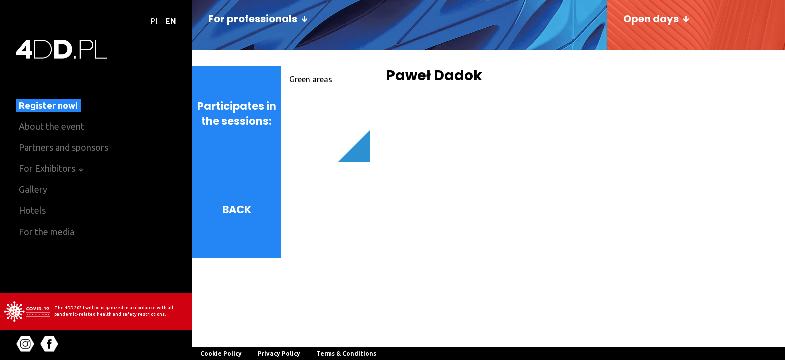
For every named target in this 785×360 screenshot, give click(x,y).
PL (154, 21)
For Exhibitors (47, 169)
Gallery (33, 189)
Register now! (48, 105)
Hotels (32, 211)
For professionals (252, 19)
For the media (46, 232)
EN (170, 21)
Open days (651, 19)
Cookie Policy (221, 353)
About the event (51, 127)
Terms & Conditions (346, 353)
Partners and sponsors (63, 147)
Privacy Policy (279, 353)
